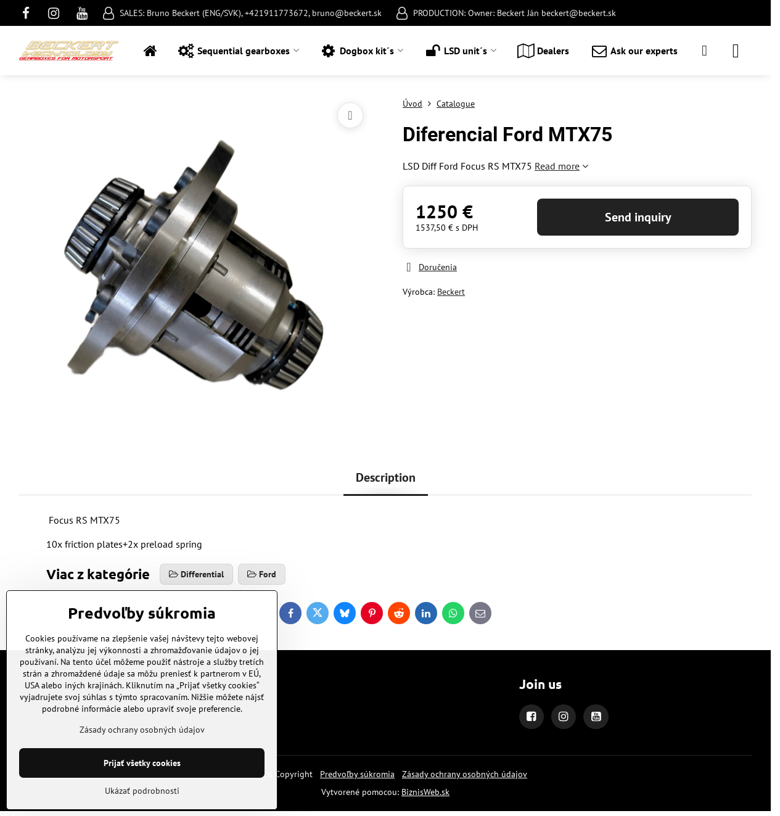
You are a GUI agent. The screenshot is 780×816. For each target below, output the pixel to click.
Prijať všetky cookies (142, 763)
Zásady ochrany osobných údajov (464, 774)
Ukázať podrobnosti (142, 790)
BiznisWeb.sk (425, 791)
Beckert (451, 291)
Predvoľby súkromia (357, 774)
